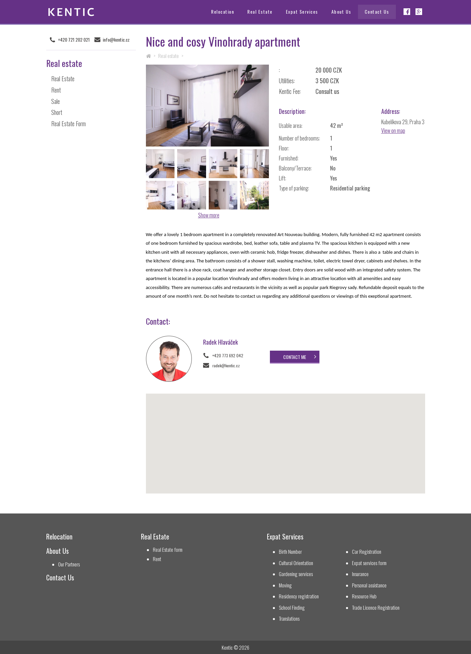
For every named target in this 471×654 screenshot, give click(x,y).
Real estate (168, 55)
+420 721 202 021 (74, 39)
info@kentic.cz (116, 39)
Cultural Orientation (296, 562)
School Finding (292, 607)
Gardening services (296, 573)
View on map (393, 131)
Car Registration (366, 551)
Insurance (360, 573)
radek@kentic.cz (226, 365)
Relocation (222, 11)
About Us (341, 11)
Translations (289, 618)
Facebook (407, 11)
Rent (56, 89)
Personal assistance (369, 585)
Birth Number (290, 551)
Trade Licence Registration (376, 607)
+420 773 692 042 (227, 355)
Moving (285, 585)
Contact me (293, 356)
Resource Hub (364, 596)
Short (56, 112)
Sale (55, 101)
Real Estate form (167, 549)
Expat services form (369, 562)
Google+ (418, 11)
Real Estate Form (68, 123)
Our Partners (69, 564)
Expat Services (302, 11)
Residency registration (299, 596)
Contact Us (377, 11)
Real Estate (260, 11)
